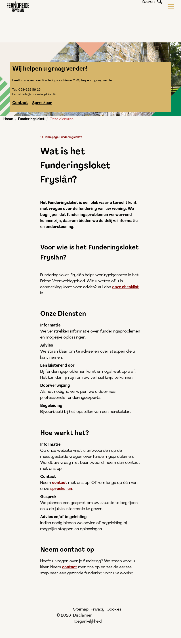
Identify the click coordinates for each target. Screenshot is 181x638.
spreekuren (61, 489)
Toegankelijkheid (87, 621)
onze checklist (125, 287)
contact (59, 483)
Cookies (114, 609)
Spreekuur (42, 103)
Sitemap (80, 609)
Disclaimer (82, 615)
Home (8, 119)
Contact (20, 103)
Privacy (97, 609)
